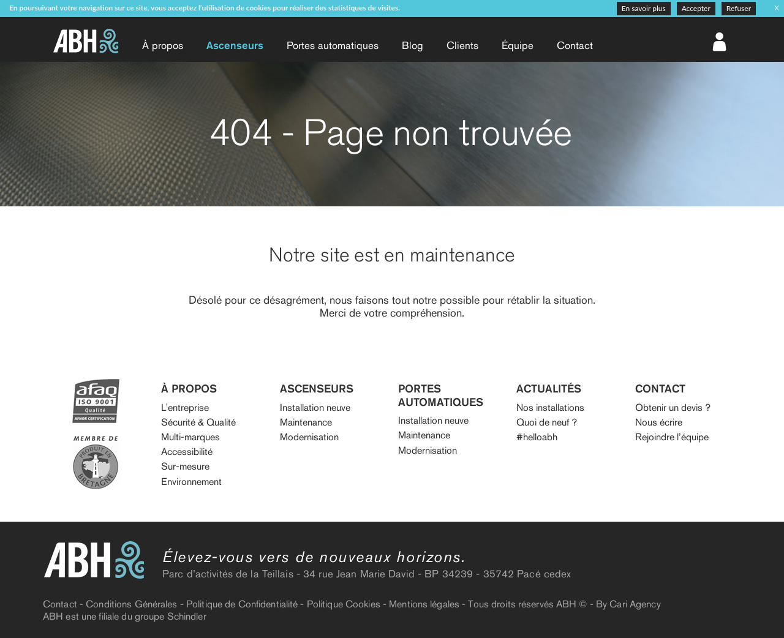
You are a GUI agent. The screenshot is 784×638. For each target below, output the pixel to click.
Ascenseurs (234, 45)
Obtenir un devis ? (672, 407)
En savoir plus (644, 8)
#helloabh (536, 437)
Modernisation (309, 437)
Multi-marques (190, 437)
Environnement (191, 481)
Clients (462, 45)
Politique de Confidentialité (242, 604)
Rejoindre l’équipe (672, 437)
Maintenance (306, 422)
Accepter (696, 8)
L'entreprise (185, 407)
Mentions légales (424, 604)
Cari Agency (634, 604)
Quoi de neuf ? (546, 422)
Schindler (186, 616)
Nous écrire (658, 422)
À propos (162, 45)
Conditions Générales (131, 604)
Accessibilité (187, 451)
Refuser (738, 8)
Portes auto (333, 45)
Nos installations (550, 407)
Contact (575, 45)
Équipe (517, 45)
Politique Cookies (343, 604)
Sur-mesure (185, 466)
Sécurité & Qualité (198, 422)
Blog (412, 45)
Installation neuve (315, 407)
